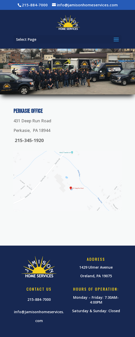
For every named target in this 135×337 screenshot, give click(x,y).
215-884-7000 (39, 299)
